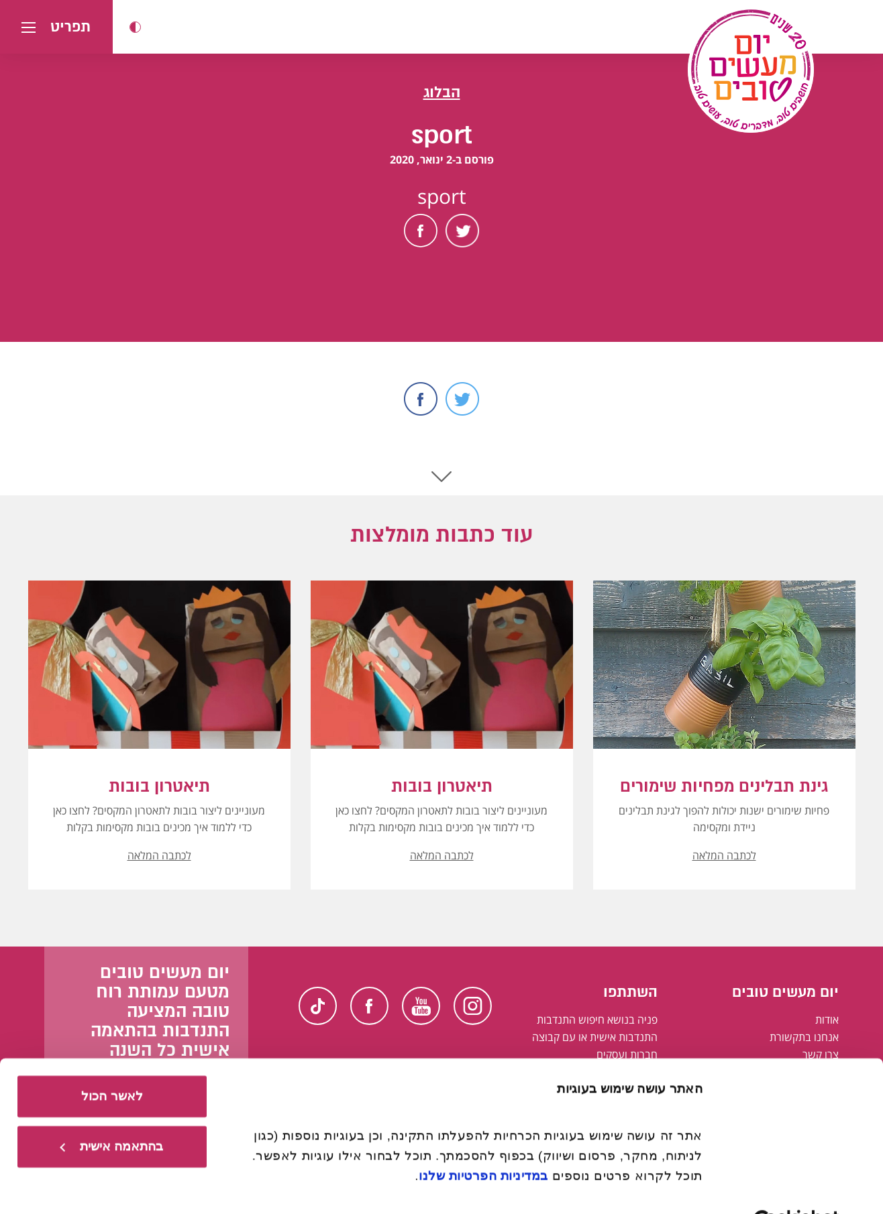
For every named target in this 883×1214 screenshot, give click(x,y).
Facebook (420, 230)
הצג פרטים (673, 1185)
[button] (135, 27)
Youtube (421, 1006)
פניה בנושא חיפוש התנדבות (597, 1019)
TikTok (318, 1006)
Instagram (473, 1006)
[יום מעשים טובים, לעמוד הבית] (751, 70)
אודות (827, 1019)
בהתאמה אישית (111, 1110)
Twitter (462, 230)
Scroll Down (441, 476)
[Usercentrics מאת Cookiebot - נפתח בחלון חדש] (796, 1186)
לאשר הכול (111, 1059)
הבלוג (441, 92)
